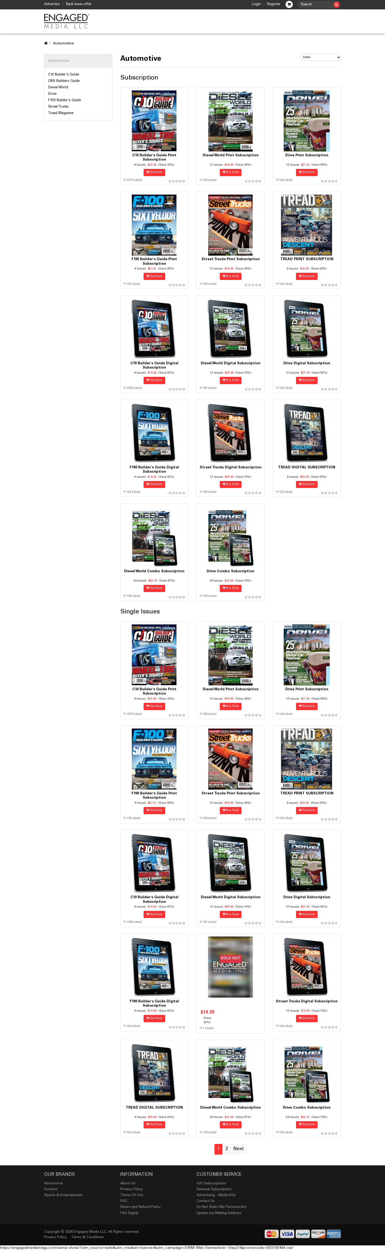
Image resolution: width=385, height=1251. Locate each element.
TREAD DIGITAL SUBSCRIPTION (306, 467)
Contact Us (206, 1201)
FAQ (123, 1201)
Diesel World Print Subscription (231, 155)
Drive (52, 94)
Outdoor (51, 1189)
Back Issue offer (79, 4)
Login (256, 4)
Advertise (52, 4)
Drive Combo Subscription (230, 571)
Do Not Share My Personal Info (222, 1207)
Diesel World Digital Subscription (230, 363)
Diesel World (58, 87)
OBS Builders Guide (64, 81)
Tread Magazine (61, 113)
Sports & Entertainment (63, 1195)
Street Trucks (58, 106)
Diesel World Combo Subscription (154, 571)
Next (238, 1149)
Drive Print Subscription (306, 155)
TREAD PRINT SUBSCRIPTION (306, 259)
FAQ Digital (129, 1213)
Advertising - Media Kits (216, 1195)
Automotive (63, 44)
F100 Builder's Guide (64, 100)
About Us (128, 1183)
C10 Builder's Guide (63, 74)
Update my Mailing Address (219, 1213)
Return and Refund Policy (140, 1207)
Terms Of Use (131, 1195)
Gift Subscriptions (211, 1183)
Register (273, 4)
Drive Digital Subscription (306, 363)
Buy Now (154, 172)
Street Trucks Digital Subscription (230, 467)
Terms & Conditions (87, 1237)
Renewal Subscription (214, 1189)
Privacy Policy (131, 1189)
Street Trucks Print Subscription (231, 259)
